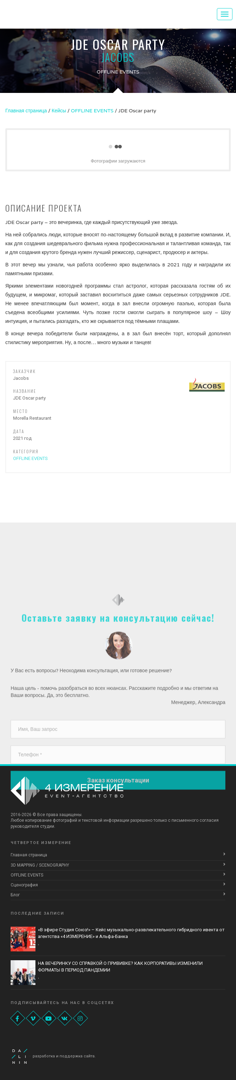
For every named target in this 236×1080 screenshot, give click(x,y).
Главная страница (29, 854)
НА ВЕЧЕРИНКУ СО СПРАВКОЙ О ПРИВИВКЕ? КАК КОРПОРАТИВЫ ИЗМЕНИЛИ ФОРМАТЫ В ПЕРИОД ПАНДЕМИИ (120, 967)
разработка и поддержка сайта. (64, 1056)
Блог (15, 894)
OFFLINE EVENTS (30, 458)
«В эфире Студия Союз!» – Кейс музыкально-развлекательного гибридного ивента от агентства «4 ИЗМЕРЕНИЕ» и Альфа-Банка (131, 933)
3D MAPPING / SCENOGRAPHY (40, 865)
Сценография (24, 885)
